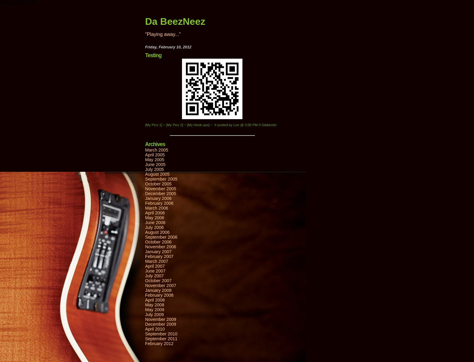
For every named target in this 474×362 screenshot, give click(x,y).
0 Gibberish (268, 125)
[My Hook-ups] (198, 125)
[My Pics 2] (175, 125)
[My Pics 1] (154, 125)
